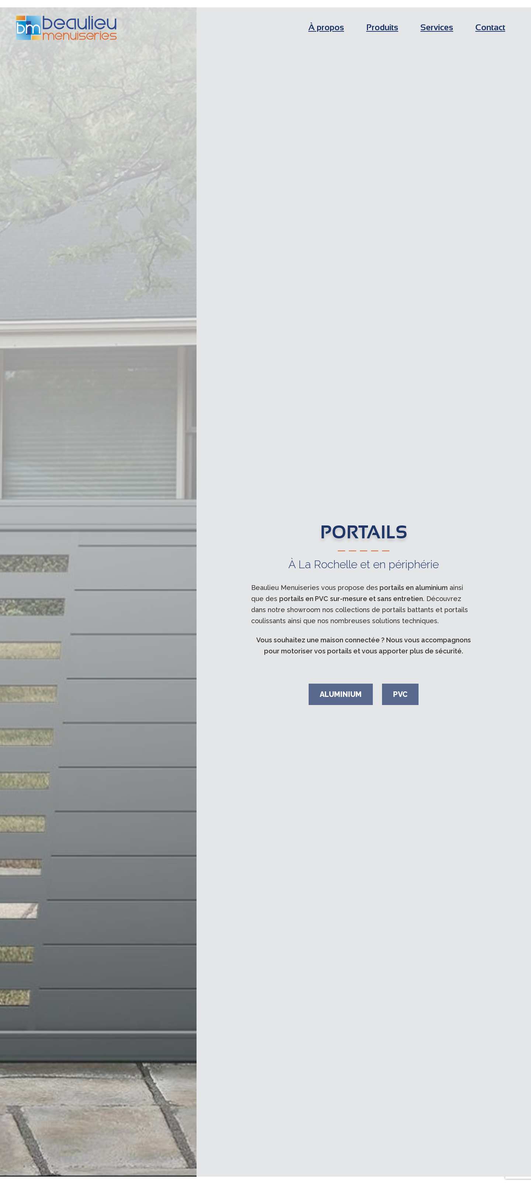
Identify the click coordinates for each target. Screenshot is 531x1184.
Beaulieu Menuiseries (66, 28)
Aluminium (341, 694)
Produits (382, 27)
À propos (326, 27)
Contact (490, 27)
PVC (400, 694)
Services (436, 27)
